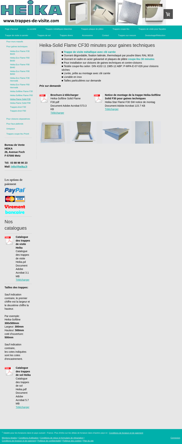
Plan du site (88, 441)
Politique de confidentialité (49, 441)
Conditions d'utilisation (29, 438)
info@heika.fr (19, 166)
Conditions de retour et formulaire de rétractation (62, 438)
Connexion (175, 438)
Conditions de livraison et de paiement (126, 433)
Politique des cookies (71, 441)
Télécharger (22, 279)
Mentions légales (9, 438)
